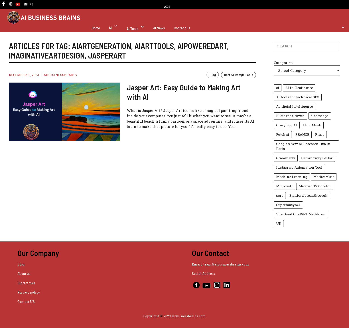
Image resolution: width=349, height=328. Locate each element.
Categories (283, 62)
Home (96, 28)
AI (115, 27)
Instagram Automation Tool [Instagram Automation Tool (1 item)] (299, 167)
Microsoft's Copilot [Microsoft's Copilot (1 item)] (315, 186)
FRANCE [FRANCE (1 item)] (302, 134)
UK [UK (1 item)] (278, 223)
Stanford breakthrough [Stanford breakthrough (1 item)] (308, 195)
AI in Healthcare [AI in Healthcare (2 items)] (299, 88)
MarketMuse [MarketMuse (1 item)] (323, 177)
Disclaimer (26, 283)
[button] (31, 6)
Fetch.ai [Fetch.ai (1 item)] (282, 134)
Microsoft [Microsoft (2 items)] (284, 186)
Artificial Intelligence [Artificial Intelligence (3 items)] (294, 106)
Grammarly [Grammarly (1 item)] (285, 158)
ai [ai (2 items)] (277, 88)
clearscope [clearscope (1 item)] (320, 116)
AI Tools (138, 28)
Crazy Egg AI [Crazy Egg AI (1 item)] (286, 125)
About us (23, 273)
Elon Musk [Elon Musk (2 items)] (312, 125)
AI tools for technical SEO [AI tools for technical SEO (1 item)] (297, 97)
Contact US (26, 302)
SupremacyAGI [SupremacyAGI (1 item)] (288, 205)
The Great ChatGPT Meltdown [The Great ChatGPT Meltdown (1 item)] (301, 214)
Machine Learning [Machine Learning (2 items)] (291, 177)
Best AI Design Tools (238, 75)
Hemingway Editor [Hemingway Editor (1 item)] (317, 158)
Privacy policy (28, 292)
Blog (212, 75)
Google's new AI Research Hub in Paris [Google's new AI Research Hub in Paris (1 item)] (303, 146)
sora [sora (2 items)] (279, 195)
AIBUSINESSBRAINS (60, 75)
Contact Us (182, 28)
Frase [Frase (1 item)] (319, 134)
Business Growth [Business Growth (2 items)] (290, 116)
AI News (159, 28)
